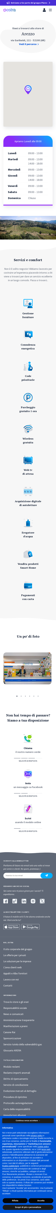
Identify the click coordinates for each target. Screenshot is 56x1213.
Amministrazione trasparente (18, 1020)
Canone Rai (9, 1032)
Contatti (7, 985)
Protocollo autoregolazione (18, 1103)
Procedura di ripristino (15, 1097)
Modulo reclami (11, 1066)
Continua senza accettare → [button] (28, 1120)
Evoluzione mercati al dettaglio (19, 1091)
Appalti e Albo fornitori (15, 973)
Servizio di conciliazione (15, 1084)
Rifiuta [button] (15, 1200)
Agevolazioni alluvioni (14, 1115)
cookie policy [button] (43, 1146)
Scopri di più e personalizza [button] (28, 1207)
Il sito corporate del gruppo (17, 949)
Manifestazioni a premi (15, 1026)
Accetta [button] (40, 1200)
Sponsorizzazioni (12, 1038)
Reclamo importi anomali (16, 1072)
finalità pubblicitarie (10, 1166)
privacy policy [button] (37, 1135)
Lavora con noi (11, 979)
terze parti (46, 1149)
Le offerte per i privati (14, 955)
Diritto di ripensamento (15, 1078)
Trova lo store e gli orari (16, 1002)
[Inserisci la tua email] (23, 875)
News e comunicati (13, 1014)
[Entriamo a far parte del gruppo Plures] (28, 3)
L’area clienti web (12, 967)
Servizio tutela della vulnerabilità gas (22, 1044)
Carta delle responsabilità (16, 1109)
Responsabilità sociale (15, 1008)
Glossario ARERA (12, 1050)
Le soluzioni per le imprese (17, 961)
